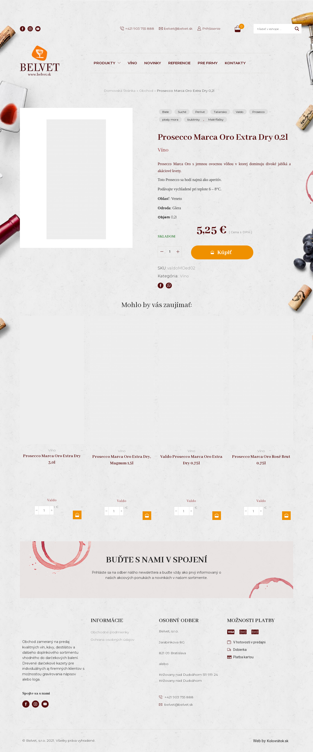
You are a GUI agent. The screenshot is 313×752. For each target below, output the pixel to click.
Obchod (146, 90)
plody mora (170, 119)
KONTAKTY (235, 63)
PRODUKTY (107, 63)
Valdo (239, 112)
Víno (184, 275)
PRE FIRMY (208, 63)
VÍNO (132, 63)
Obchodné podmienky (110, 631)
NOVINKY (152, 63)
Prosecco (258, 112)
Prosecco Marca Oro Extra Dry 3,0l (52, 458)
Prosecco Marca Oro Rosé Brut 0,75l (261, 459)
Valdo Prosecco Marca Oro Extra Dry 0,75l (191, 459)
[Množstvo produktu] (169, 251)
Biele (165, 112)
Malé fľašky (216, 119)
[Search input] (274, 29)
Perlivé (200, 112)
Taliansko (220, 112)
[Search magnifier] (297, 29)
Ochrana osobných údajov (112, 639)
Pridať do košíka (226, 251)
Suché (182, 112)
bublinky (193, 119)
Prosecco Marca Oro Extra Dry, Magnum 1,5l (121, 459)
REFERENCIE (179, 63)
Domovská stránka (119, 90)
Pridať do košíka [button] (77, 514)
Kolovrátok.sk (277, 740)
